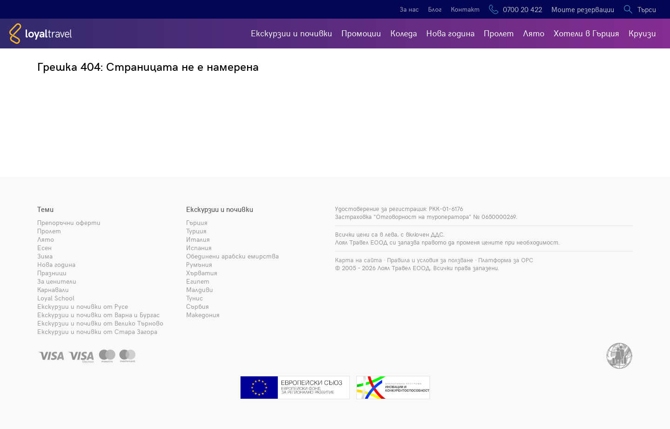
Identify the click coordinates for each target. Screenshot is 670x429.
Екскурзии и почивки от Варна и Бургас (98, 314)
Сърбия (197, 306)
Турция (196, 230)
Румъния (199, 264)
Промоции (361, 33)
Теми (45, 209)
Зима (45, 256)
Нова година (450, 33)
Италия (198, 239)
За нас (409, 9)
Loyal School (55, 297)
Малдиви (199, 289)
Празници (52, 272)
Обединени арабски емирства (232, 256)
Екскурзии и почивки (291, 33)
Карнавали (53, 289)
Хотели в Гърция (586, 33)
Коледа (403, 33)
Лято (533, 33)
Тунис (194, 297)
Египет (197, 281)
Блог (435, 9)
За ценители (56, 281)
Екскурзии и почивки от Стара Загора (97, 331)
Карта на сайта (358, 260)
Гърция (197, 222)
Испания (199, 247)
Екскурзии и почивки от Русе (82, 306)
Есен (44, 247)
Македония (203, 314)
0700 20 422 (522, 9)
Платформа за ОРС (505, 260)
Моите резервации (582, 9)
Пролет (499, 33)
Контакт (465, 9)
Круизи (642, 33)
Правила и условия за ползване (430, 260)
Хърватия (201, 272)
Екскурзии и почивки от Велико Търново (100, 323)
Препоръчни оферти (68, 222)
